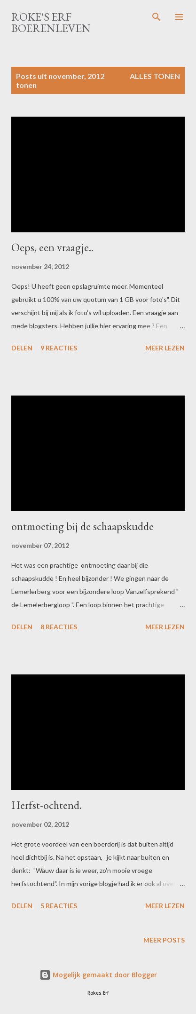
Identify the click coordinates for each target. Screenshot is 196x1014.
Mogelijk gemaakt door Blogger (98, 974)
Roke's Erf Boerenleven (51, 22)
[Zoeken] (156, 17)
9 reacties (58, 348)
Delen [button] (21, 348)
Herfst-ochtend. (46, 805)
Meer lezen (165, 348)
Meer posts (164, 940)
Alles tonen (155, 75)
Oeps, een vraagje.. (52, 247)
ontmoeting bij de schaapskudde (82, 526)
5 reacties (58, 906)
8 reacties (58, 627)
